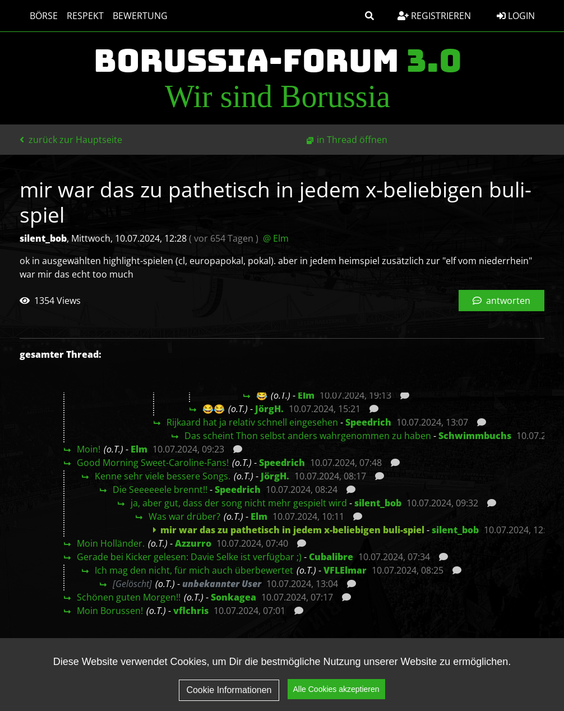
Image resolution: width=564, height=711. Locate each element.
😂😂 (213, 409)
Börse (38, 16)
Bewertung (134, 16)
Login (516, 16)
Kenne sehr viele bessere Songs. (163, 476)
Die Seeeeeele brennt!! (160, 489)
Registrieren (434, 16)
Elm (306, 395)
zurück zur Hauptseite (71, 139)
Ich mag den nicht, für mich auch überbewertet (194, 570)
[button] (369, 15)
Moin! (89, 449)
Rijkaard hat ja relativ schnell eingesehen (252, 422)
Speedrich (368, 422)
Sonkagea (233, 597)
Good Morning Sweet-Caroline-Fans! (153, 462)
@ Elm (276, 238)
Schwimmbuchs (474, 436)
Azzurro (193, 543)
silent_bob (377, 503)
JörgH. (269, 409)
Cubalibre (331, 557)
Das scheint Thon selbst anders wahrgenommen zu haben (307, 436)
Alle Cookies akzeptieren (336, 689)
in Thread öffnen (352, 139)
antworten (501, 300)
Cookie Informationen (228, 690)
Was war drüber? (184, 516)
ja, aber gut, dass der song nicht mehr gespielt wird (238, 503)
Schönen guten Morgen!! (129, 597)
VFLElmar (345, 570)
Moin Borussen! (110, 610)
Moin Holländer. (111, 543)
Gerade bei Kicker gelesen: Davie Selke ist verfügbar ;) (189, 557)
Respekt (79, 16)
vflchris (191, 610)
